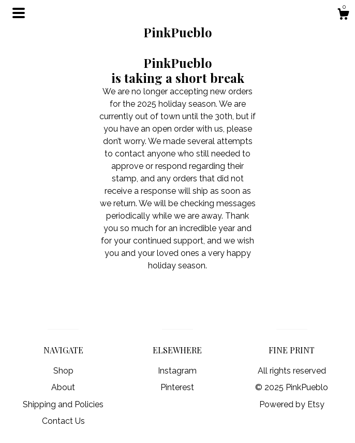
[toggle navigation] (18, 13)
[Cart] (343, 15)
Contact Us (63, 421)
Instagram (177, 371)
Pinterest (177, 387)
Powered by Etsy (291, 404)
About (63, 387)
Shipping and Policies (63, 404)
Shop (63, 371)
